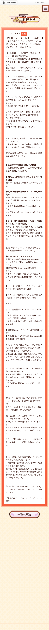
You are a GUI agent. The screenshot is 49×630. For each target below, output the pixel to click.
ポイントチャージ (42, 2)
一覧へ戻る (24, 514)
